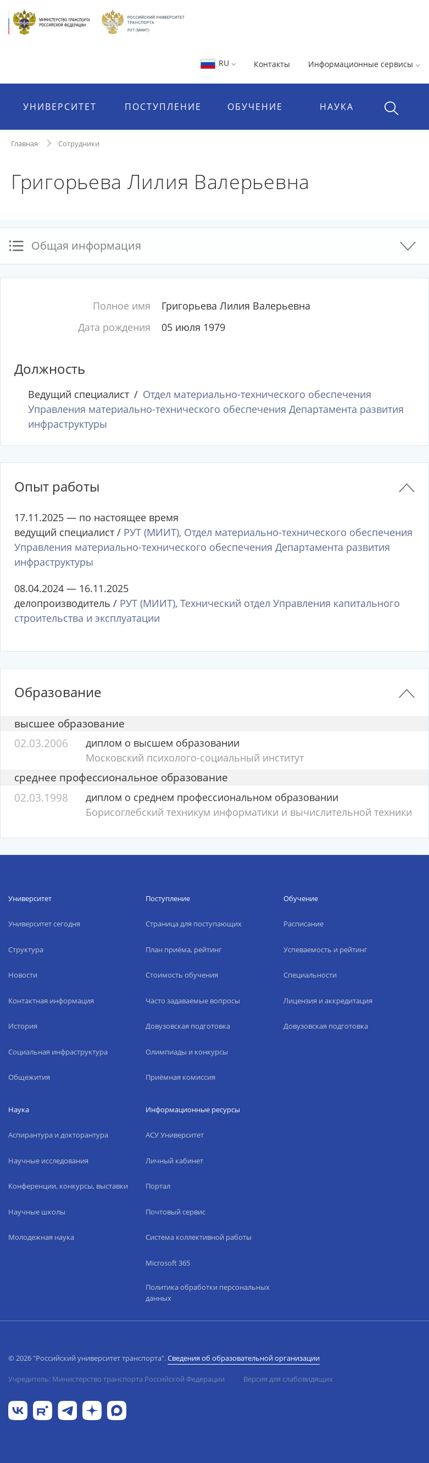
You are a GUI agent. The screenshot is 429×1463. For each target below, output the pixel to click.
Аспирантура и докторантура (58, 1135)
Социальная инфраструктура (58, 1052)
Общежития (29, 1077)
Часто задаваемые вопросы (193, 1001)
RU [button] (217, 63)
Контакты (272, 64)
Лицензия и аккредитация (327, 1001)
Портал (158, 1186)
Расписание (303, 924)
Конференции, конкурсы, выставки (68, 1186)
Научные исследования (48, 1161)
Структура (25, 949)
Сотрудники (78, 143)
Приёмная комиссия (180, 1077)
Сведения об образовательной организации (244, 1358)
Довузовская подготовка (188, 1026)
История (22, 1026)
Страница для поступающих (194, 924)
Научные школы (36, 1212)
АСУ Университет (175, 1135)
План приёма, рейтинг (184, 949)
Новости (22, 975)
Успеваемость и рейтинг (325, 949)
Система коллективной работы (199, 1237)
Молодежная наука (41, 1237)
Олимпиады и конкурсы (187, 1052)
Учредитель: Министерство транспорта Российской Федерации (116, 1379)
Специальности (310, 975)
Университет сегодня (44, 924)
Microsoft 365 (168, 1263)
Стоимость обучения (182, 975)
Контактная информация (51, 1001)
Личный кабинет (174, 1161)
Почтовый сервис (175, 1212)
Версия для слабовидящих (288, 1379)
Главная (24, 143)
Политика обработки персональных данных (208, 1292)
